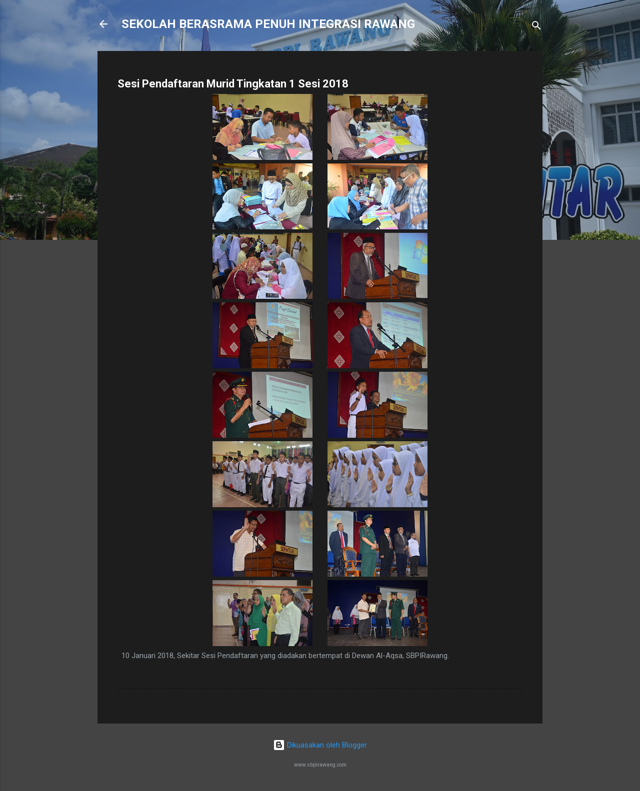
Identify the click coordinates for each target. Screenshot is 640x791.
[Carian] (536, 27)
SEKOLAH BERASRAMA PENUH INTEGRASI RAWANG (268, 24)
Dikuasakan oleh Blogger (320, 745)
